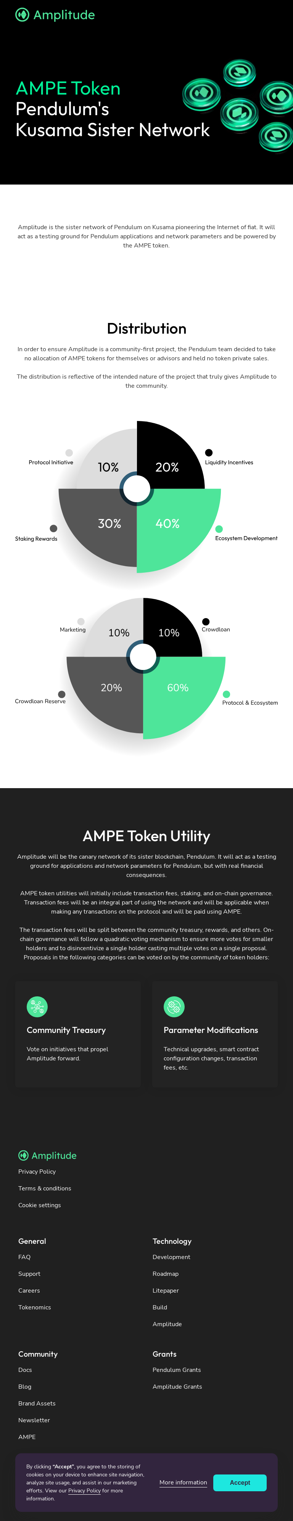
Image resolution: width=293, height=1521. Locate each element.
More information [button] (183, 1482)
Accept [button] (240, 1482)
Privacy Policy (84, 1490)
